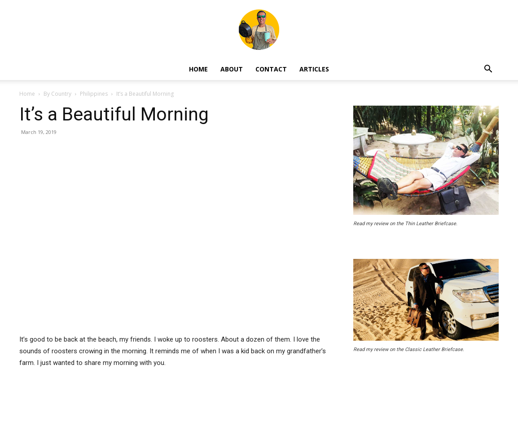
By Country (57, 94)
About (231, 69)
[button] (488, 70)
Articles (314, 69)
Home (198, 69)
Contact (271, 69)
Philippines (94, 94)
